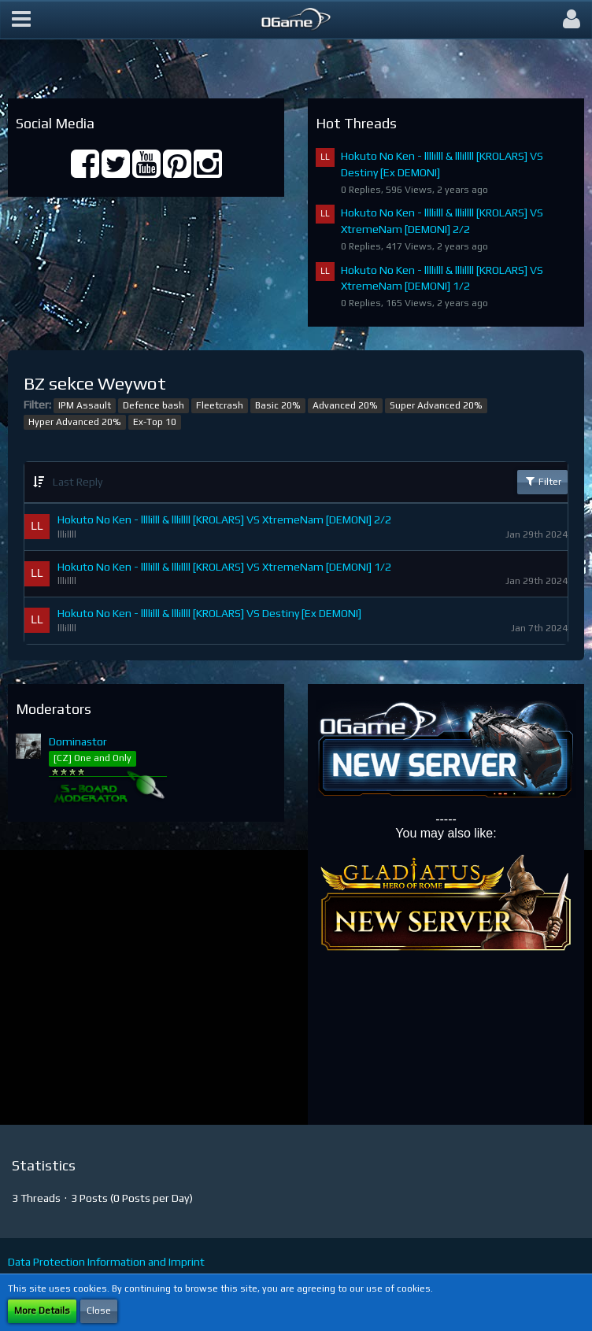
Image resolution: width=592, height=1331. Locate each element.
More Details (42, 1310)
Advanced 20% (345, 405)
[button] (21, 19)
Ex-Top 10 (154, 421)
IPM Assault (84, 405)
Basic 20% (278, 405)
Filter (542, 481)
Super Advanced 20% (436, 405)
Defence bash (153, 405)
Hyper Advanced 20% (74, 421)
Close (99, 1310)
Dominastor (78, 741)
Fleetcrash (219, 405)
